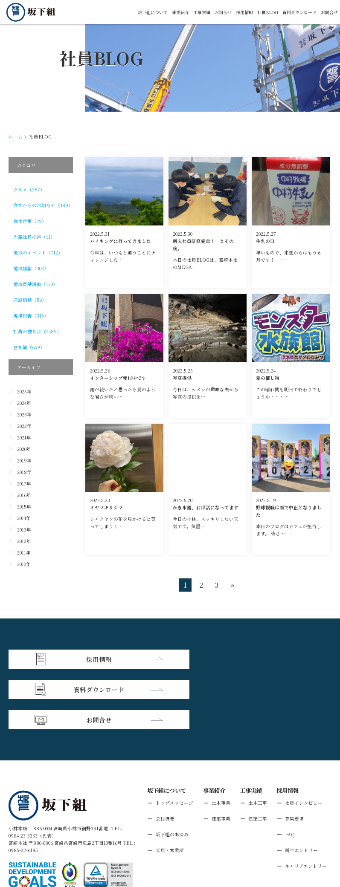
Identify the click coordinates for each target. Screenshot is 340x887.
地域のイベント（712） (38, 252)
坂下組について (137, 12)
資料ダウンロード (296, 12)
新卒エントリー (301, 788)
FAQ (290, 772)
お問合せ (328, 12)
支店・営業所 (170, 788)
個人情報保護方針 (68, 837)
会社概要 (165, 757)
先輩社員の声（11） (34, 237)
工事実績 (190, 12)
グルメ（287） (29, 189)
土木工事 (257, 741)
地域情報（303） (31, 268)
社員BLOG (261, 12)
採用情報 (236, 12)
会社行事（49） (29, 221)
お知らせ (213, 12)
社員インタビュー (304, 741)
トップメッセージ (174, 741)
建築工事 (257, 757)
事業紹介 (167, 12)
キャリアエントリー (306, 804)
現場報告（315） (31, 315)
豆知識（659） (29, 347)
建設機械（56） (29, 300)
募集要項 (294, 757)
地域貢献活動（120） (35, 284)
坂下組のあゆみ (172, 772)
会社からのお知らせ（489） (43, 205)
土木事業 (221, 741)
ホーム (16, 136)
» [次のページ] (232, 585)
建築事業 (221, 757)
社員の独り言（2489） (37, 331)
